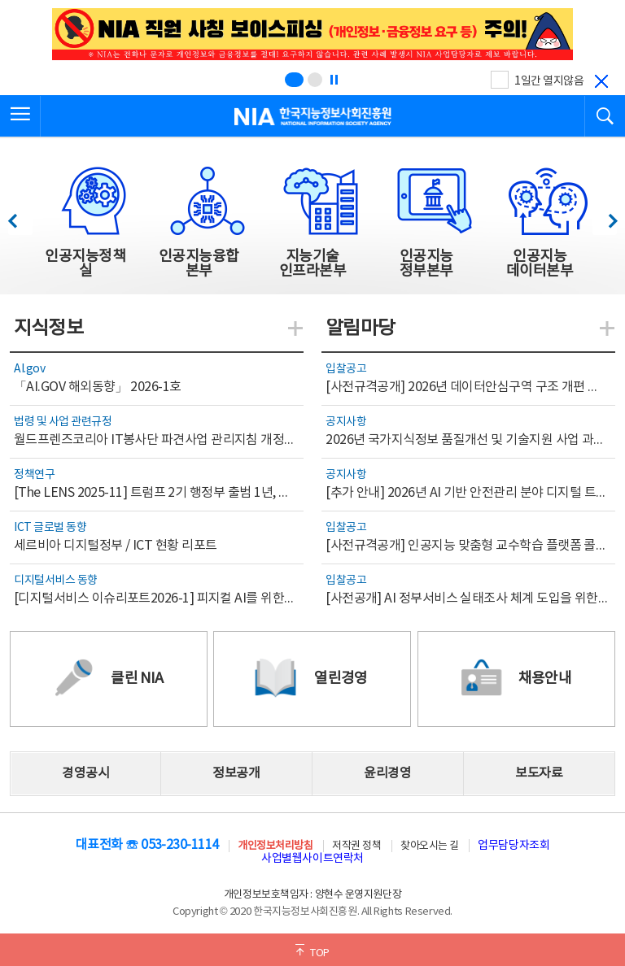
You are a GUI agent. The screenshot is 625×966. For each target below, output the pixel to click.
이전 (20, 217)
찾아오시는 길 (429, 846)
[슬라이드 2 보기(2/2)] (315, 79)
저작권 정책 (356, 846)
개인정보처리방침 (275, 846)
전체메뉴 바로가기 (0, 0)
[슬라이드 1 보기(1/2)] (294, 79)
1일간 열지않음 (548, 81)
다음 (604, 217)
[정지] (333, 79)
